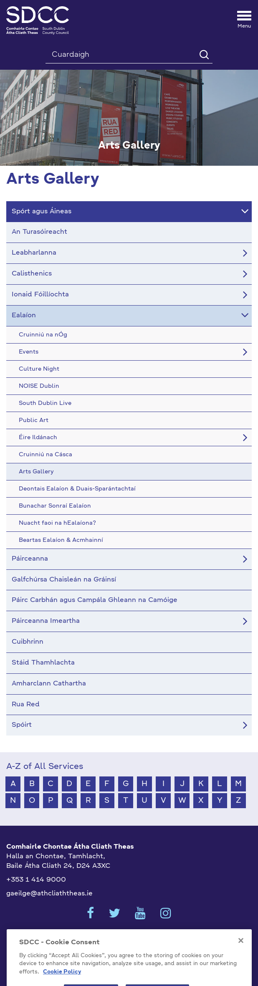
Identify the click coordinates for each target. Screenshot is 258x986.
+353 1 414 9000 (36, 880)
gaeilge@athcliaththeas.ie (49, 893)
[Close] (240, 948)
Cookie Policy (62, 980)
